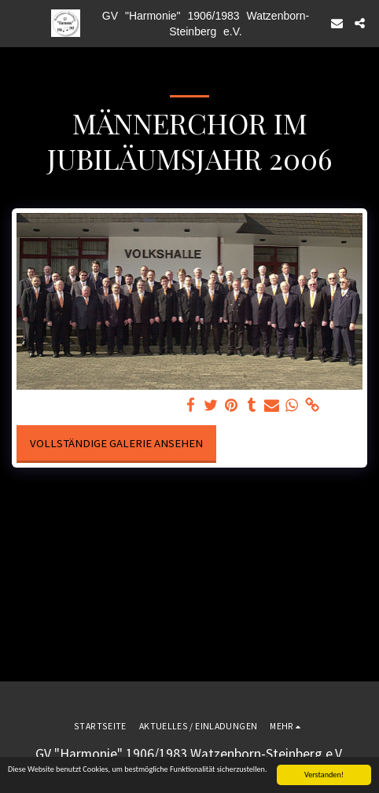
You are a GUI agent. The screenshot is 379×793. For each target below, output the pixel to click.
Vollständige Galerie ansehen (116, 443)
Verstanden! (324, 775)
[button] (17, 22)
